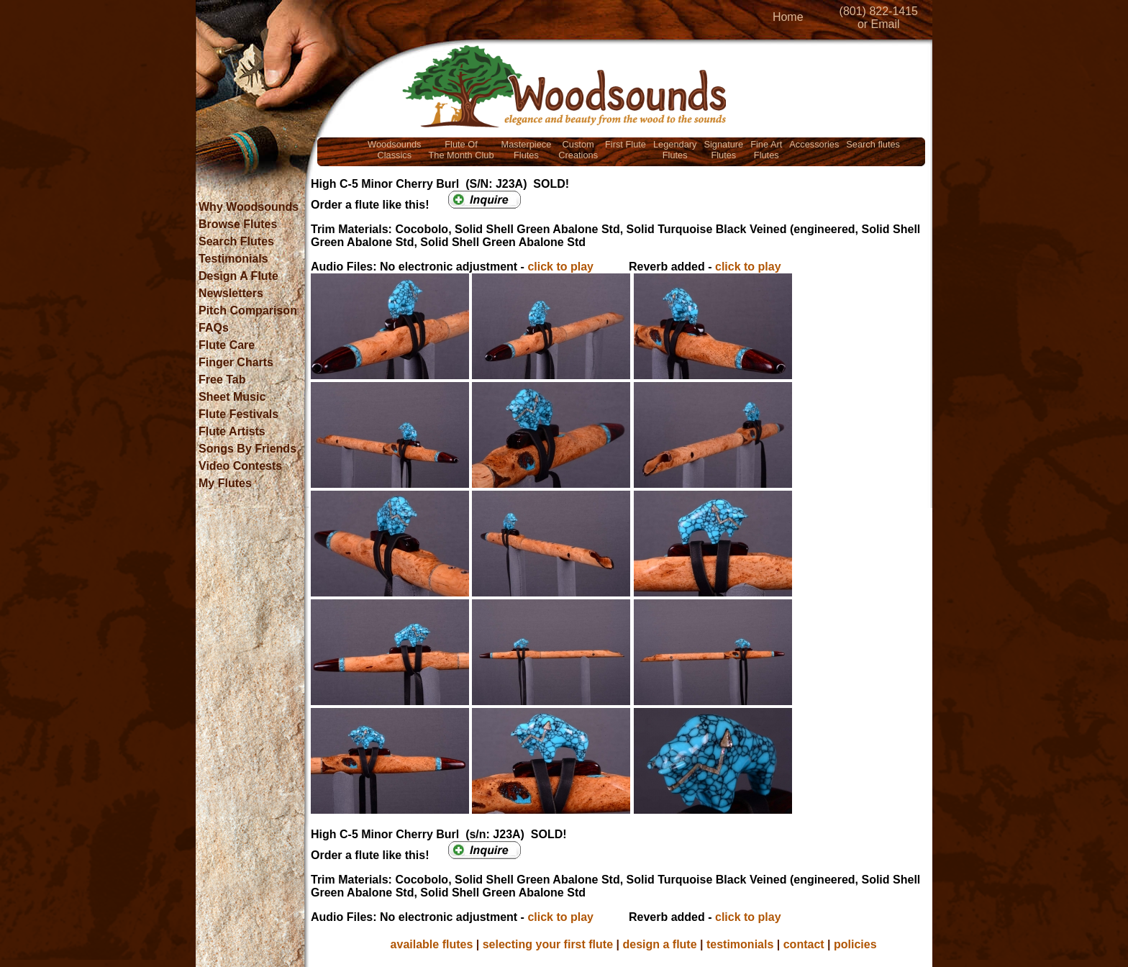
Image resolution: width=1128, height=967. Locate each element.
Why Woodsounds (249, 207)
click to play (560, 266)
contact (803, 944)
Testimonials (233, 259)
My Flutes (225, 483)
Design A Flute (238, 276)
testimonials (739, 944)
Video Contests (240, 466)
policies (855, 944)
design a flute (659, 944)
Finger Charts (236, 362)
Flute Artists (232, 431)
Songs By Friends (247, 448)
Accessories (814, 144)
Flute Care (227, 345)
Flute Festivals (238, 414)
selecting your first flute (548, 944)
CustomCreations (578, 149)
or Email (879, 24)
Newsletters (231, 293)
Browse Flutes (238, 224)
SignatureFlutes (723, 149)
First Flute (625, 144)
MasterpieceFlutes (526, 149)
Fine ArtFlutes (766, 149)
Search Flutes (236, 241)
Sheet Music (232, 397)
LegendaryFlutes (674, 149)
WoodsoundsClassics (394, 149)
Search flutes (873, 144)
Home (788, 17)
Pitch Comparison (248, 310)
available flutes (432, 944)
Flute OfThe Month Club (461, 149)
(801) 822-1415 (879, 11)
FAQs (214, 328)
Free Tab (222, 379)
